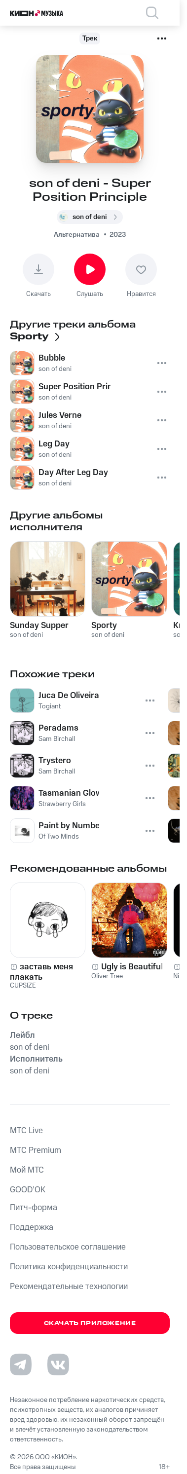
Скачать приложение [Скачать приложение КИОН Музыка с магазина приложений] (90, 1323)
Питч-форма (33, 1208)
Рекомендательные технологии (69, 1286)
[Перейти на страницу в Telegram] (21, 1364)
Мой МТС (27, 1170)
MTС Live (26, 1131)
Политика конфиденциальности (69, 1267)
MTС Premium (35, 1150)
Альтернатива (77, 235)
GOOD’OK (27, 1190)
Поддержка (31, 1227)
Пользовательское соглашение (68, 1247)
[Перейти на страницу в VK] (58, 1364)
